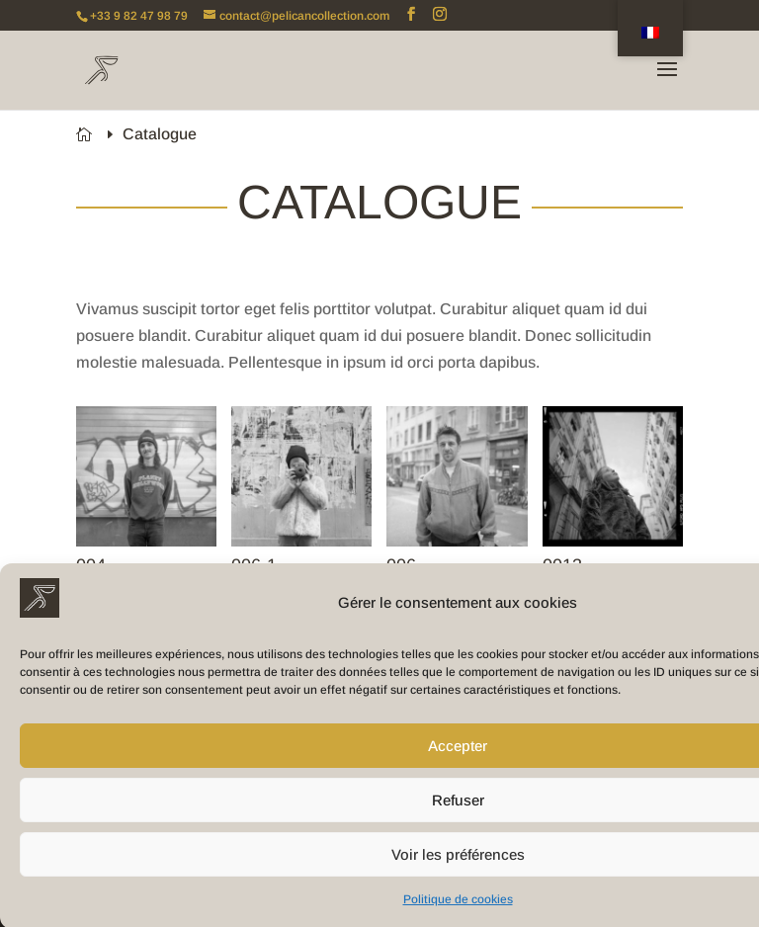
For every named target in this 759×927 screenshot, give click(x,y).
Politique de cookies (458, 906)
